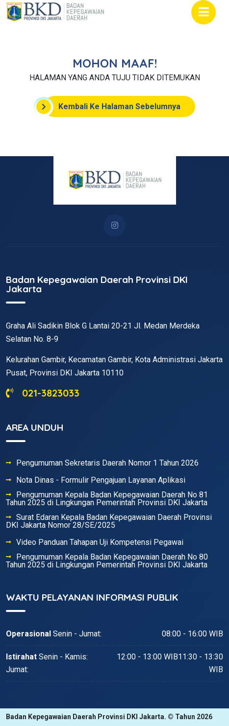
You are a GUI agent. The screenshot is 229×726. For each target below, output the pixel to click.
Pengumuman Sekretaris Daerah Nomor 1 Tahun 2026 (107, 463)
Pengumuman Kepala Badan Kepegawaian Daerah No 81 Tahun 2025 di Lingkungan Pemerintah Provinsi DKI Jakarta (107, 499)
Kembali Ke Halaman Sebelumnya (112, 106)
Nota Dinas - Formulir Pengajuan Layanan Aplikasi (100, 480)
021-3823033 (42, 393)
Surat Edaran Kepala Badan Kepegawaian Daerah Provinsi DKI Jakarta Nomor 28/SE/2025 (109, 521)
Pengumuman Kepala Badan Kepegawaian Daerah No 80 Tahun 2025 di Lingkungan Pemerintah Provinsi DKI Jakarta (107, 561)
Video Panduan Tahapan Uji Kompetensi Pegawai (99, 542)
